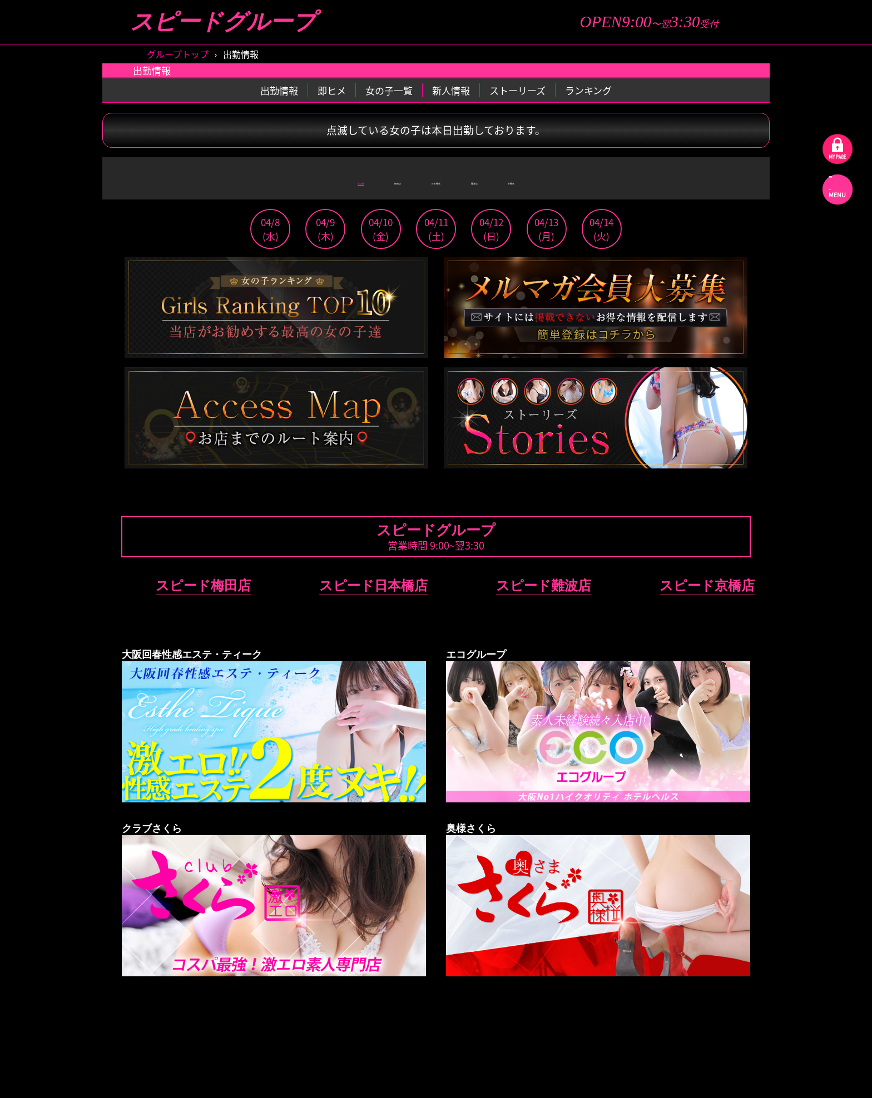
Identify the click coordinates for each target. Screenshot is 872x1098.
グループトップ (178, 54)
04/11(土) (436, 229)
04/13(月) (546, 229)
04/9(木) (325, 229)
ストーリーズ (517, 90)
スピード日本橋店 (373, 585)
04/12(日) (491, 229)
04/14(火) (601, 229)
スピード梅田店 (203, 585)
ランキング (588, 90)
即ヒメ (332, 90)
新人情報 (451, 90)
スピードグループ (223, 21)
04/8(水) (270, 229)
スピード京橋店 (707, 585)
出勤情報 (279, 90)
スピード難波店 (543, 585)
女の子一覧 (389, 90)
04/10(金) (381, 229)
